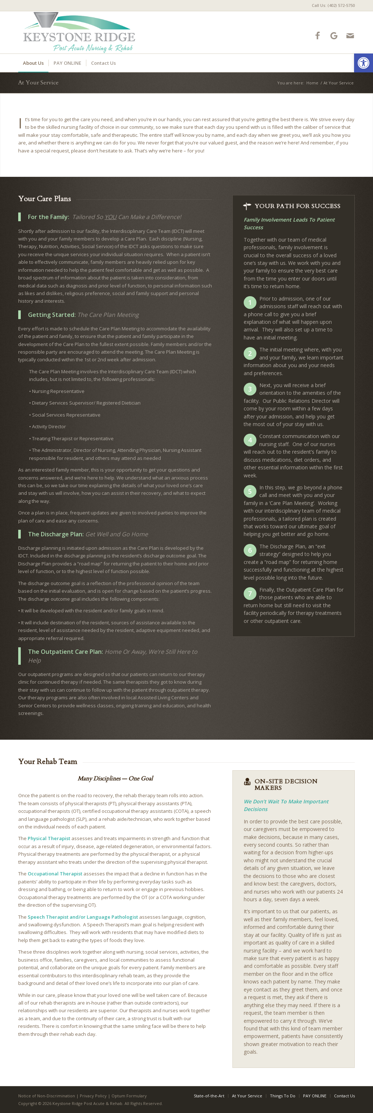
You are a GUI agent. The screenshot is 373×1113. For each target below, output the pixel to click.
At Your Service (38, 83)
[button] (363, 62)
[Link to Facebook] (317, 35)
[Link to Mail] (350, 35)
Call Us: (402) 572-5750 (333, 5)
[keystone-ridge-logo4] (84, 32)
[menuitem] (331, 5)
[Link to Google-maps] (334, 35)
